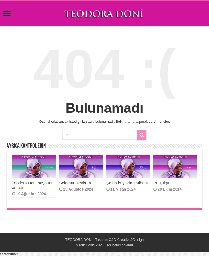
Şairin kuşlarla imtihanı (127, 183)
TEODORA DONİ (79, 240)
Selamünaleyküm (75, 183)
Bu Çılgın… (164, 183)
